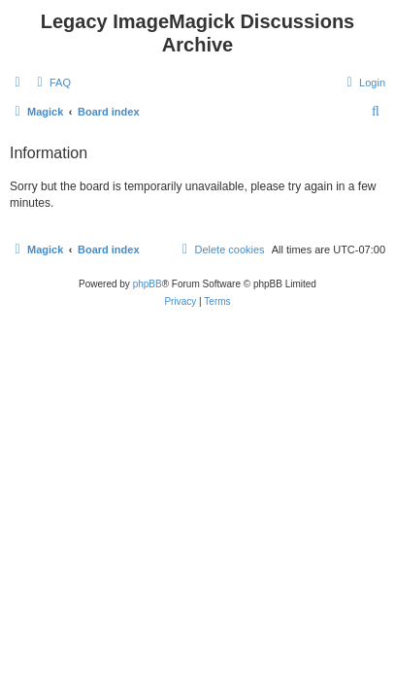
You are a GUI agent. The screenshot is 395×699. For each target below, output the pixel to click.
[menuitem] (51, 82)
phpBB (147, 284)
